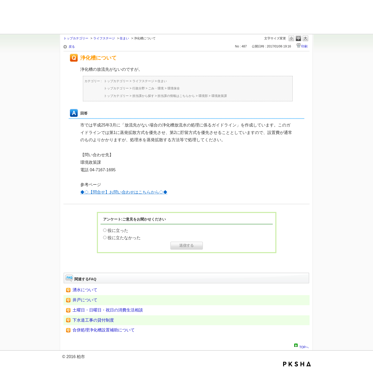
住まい (124, 38)
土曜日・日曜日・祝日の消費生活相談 (108, 310)
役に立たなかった (124, 238)
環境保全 (173, 88)
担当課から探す (143, 96)
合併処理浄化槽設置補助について (104, 330)
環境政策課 (219, 96)
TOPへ (304, 346)
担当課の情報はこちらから (176, 96)
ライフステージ (104, 38)
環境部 (203, 96)
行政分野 (138, 88)
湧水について (85, 290)
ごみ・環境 (156, 88)
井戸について (85, 300)
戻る (72, 46)
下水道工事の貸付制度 (93, 320)
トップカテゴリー (75, 38)
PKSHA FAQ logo (297, 364)
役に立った (117, 230)
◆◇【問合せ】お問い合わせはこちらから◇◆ (123, 192)
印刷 (304, 46)
